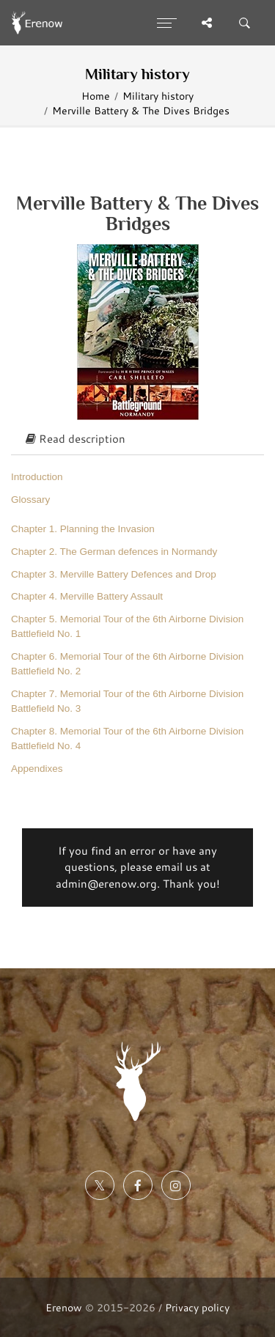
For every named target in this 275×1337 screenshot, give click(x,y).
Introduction (37, 476)
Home (95, 96)
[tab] (137, 440)
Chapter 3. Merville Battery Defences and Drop (113, 574)
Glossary (30, 499)
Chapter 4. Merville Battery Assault (87, 596)
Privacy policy (197, 1307)
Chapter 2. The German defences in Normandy (114, 551)
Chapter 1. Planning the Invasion (83, 528)
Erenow (63, 1307)
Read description (75, 438)
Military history (158, 96)
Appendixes (37, 768)
